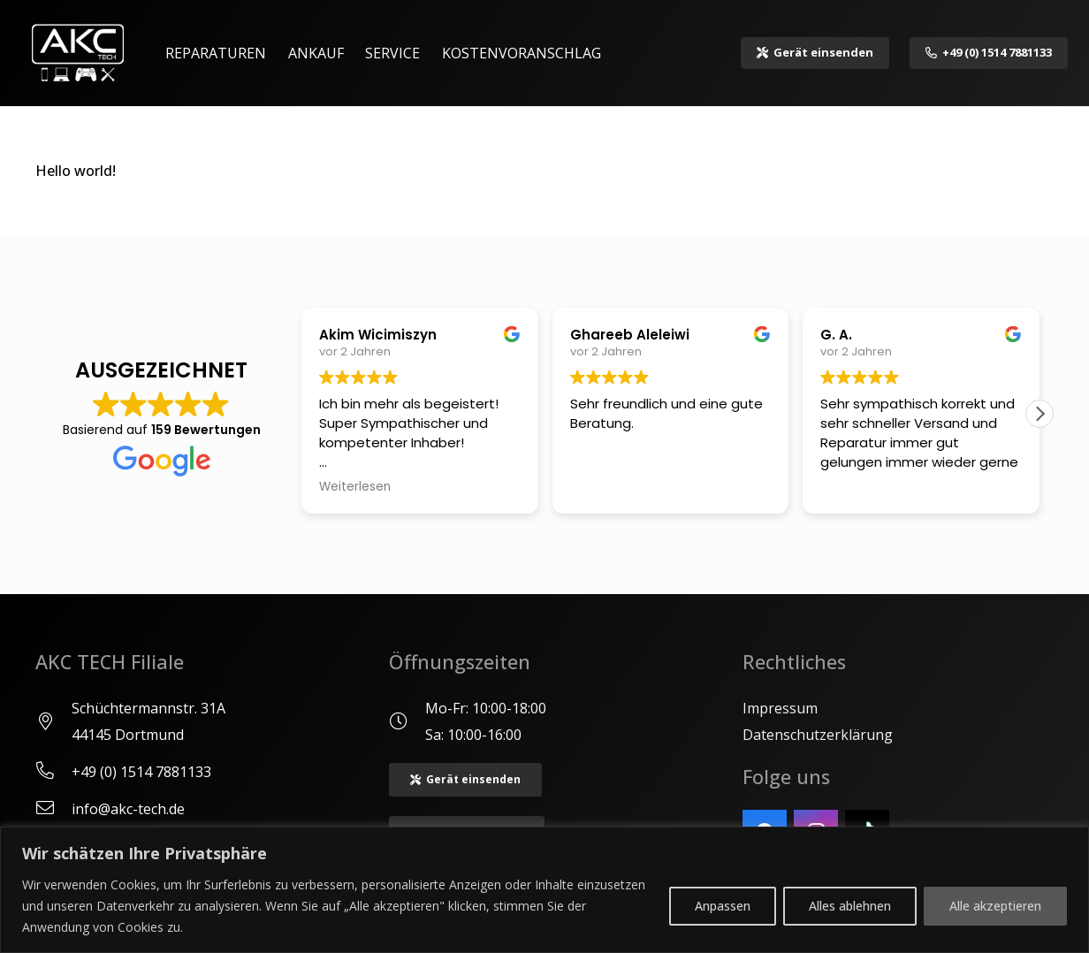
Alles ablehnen (850, 905)
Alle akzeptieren (995, 905)
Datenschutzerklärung (817, 734)
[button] (1039, 413)
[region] (544, 890)
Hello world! (75, 170)
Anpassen (722, 905)
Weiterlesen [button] (355, 487)
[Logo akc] (77, 53)
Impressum (780, 708)
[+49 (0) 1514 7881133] (53, 772)
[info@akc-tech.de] (53, 809)
